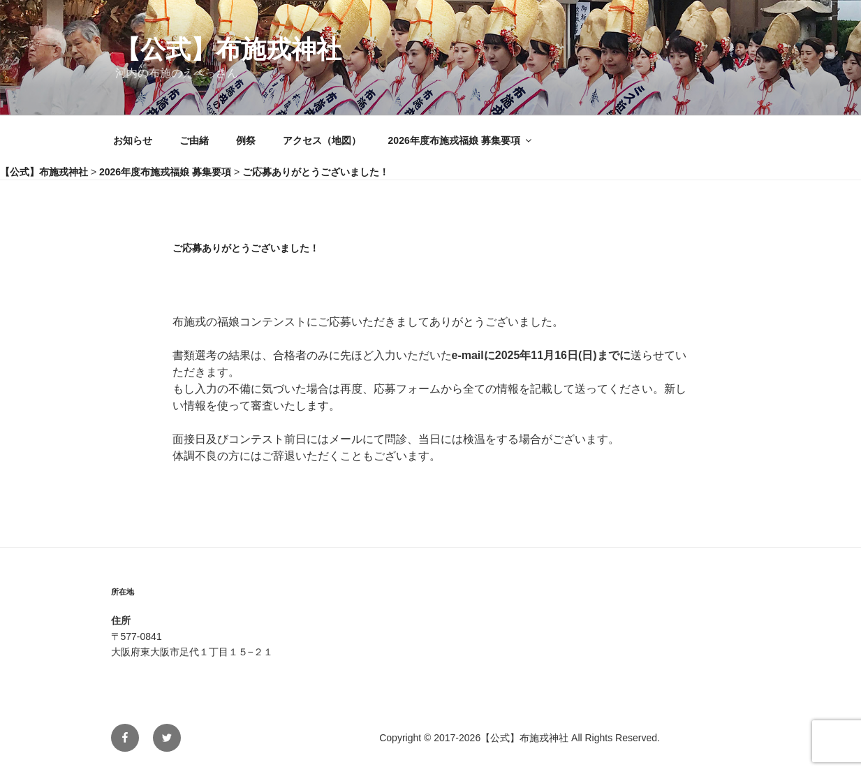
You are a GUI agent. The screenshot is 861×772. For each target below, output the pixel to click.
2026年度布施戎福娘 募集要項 (460, 140)
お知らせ (132, 140)
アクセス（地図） (322, 140)
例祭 (246, 140)
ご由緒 (194, 140)
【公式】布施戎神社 (228, 49)
